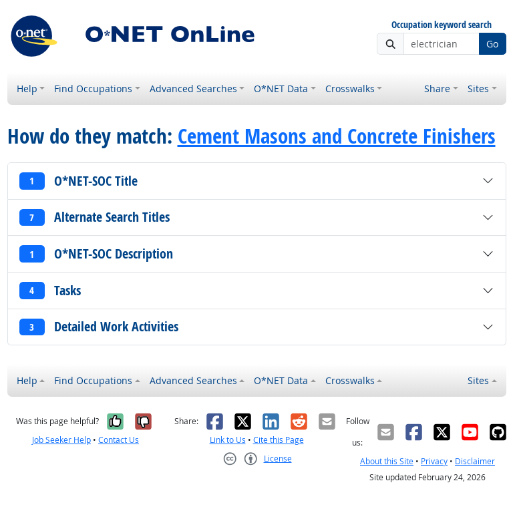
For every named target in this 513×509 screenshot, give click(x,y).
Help (27, 88)
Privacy (434, 461)
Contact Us (118, 440)
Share (437, 88)
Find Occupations (93, 88)
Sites (478, 88)
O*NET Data (281, 88)
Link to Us (228, 440)
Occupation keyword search (441, 25)
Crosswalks (350, 88)
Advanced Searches (193, 88)
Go (492, 43)
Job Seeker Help (61, 440)
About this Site (386, 461)
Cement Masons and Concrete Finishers (337, 136)
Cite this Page (278, 440)
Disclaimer (475, 461)
